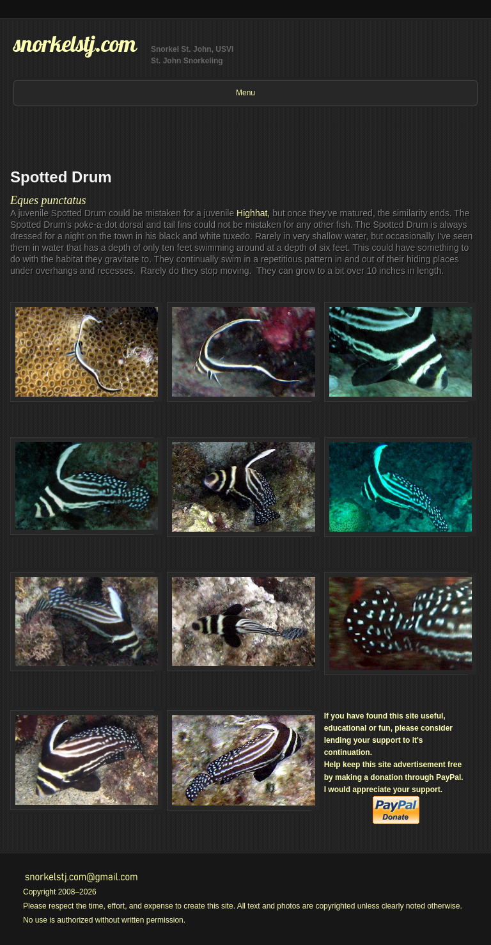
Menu (245, 92)
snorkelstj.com (74, 43)
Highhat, (253, 213)
